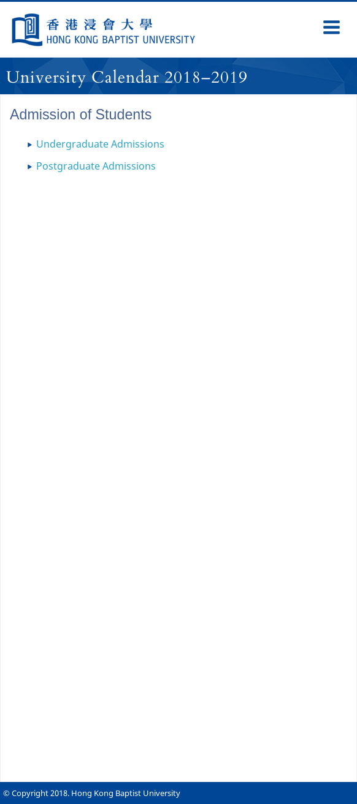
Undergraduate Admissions (100, 144)
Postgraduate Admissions (96, 166)
